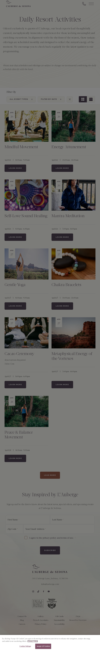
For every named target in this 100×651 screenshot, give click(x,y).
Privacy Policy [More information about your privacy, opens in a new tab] (33, 642)
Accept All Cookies (43, 647)
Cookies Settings (25, 647)
